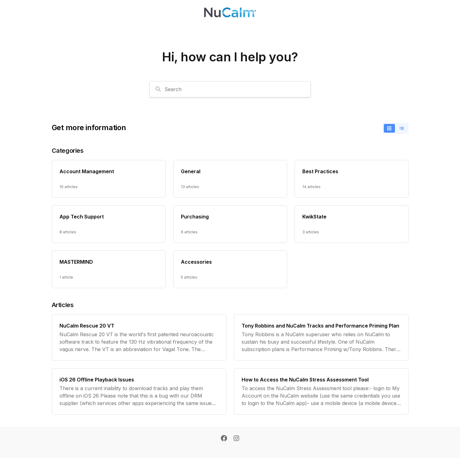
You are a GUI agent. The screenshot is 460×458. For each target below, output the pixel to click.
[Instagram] (236, 438)
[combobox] (230, 89)
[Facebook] (224, 438)
